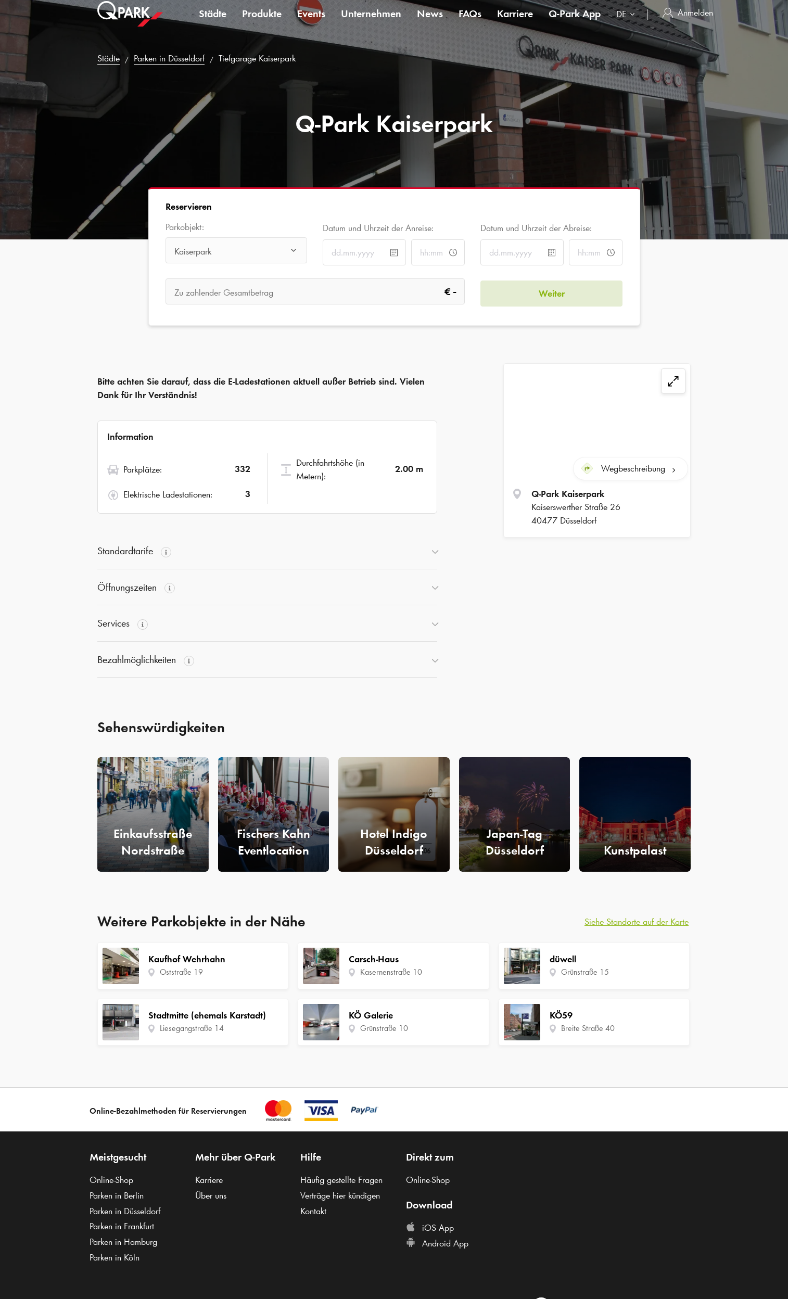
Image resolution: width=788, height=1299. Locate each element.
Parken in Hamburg (123, 1241)
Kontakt (313, 1211)
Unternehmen (371, 23)
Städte (212, 23)
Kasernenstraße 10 (391, 972)
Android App (437, 1243)
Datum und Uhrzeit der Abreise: (536, 228)
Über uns (210, 1195)
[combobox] (627, 25)
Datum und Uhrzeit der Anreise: (378, 228)
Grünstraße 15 (585, 972)
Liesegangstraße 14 (192, 1028)
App (575, 23)
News (430, 23)
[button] (267, 551)
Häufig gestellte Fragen (341, 1180)
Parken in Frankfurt (122, 1226)
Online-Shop (111, 1180)
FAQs (470, 23)
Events (311, 23)
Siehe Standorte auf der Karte (636, 921)
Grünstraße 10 (384, 1028)
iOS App (430, 1227)
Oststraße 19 (181, 972)
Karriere (515, 23)
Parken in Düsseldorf (169, 58)
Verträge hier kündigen (340, 1195)
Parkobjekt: (185, 227)
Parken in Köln (114, 1257)
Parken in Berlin (117, 1195)
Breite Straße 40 (588, 1028)
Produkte (262, 23)
